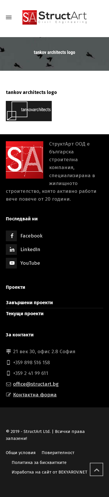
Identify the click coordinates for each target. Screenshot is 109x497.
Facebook (31, 236)
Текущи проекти (25, 314)
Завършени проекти (29, 303)
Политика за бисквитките (39, 462)
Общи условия (21, 452)
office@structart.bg (35, 384)
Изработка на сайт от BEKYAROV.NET (49, 472)
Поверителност (58, 452)
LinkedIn (30, 249)
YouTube (30, 263)
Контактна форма (35, 395)
